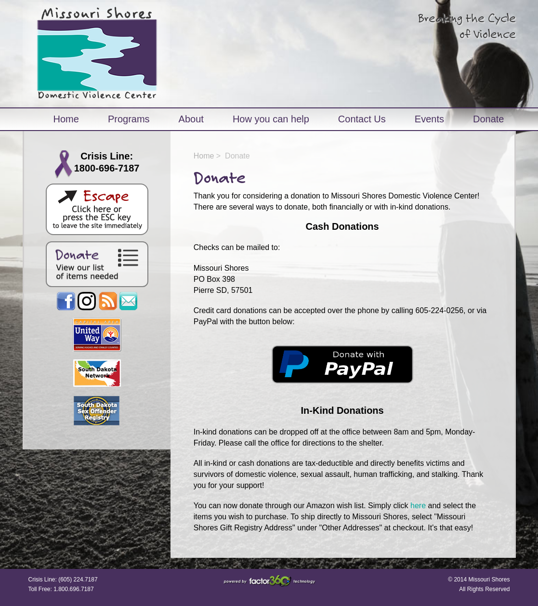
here (418, 505)
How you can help (271, 119)
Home (66, 119)
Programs (129, 119)
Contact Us (362, 119)
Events (429, 119)
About (191, 119)
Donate (488, 119)
